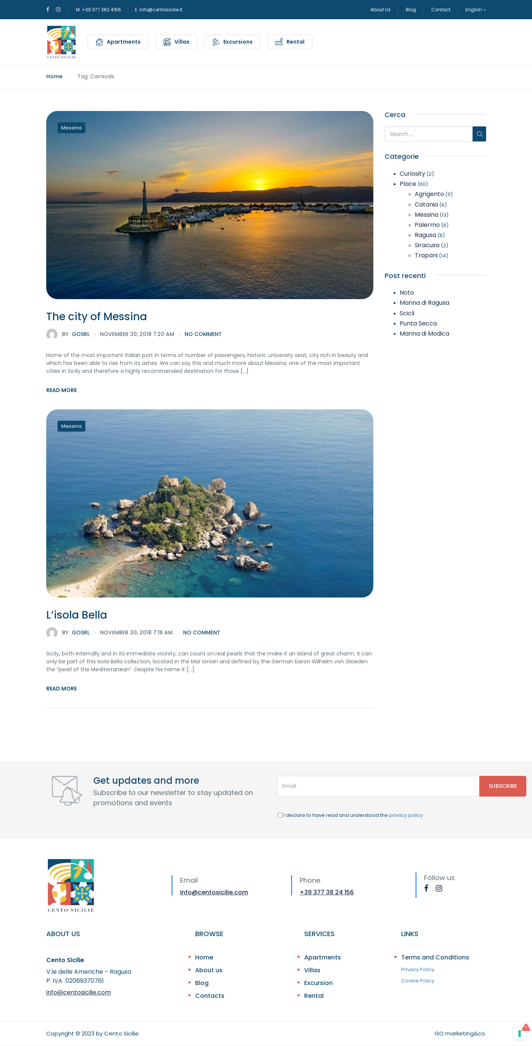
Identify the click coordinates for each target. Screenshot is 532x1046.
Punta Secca (418, 323)
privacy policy (406, 815)
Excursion (318, 983)
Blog (411, 9)
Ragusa (425, 235)
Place (408, 183)
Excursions (238, 42)
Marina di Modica (424, 333)
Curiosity (412, 173)
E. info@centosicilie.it (158, 9)
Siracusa (427, 245)
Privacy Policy (417, 969)
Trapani (426, 255)
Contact (440, 9)
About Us (380, 9)
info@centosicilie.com (214, 892)
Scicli (407, 313)
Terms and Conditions (435, 957)
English (475, 9)
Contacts (209, 995)
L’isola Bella (76, 615)
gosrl (67, 334)
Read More (61, 390)
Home (54, 76)
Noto (407, 292)
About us (209, 970)
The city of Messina (96, 316)
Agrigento (429, 194)
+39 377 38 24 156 (327, 892)
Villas (181, 42)
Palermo (427, 224)
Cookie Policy (417, 980)
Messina (71, 127)
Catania (426, 204)
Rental (295, 42)
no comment (203, 334)
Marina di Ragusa (424, 302)
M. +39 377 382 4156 (98, 9)
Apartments (124, 42)
